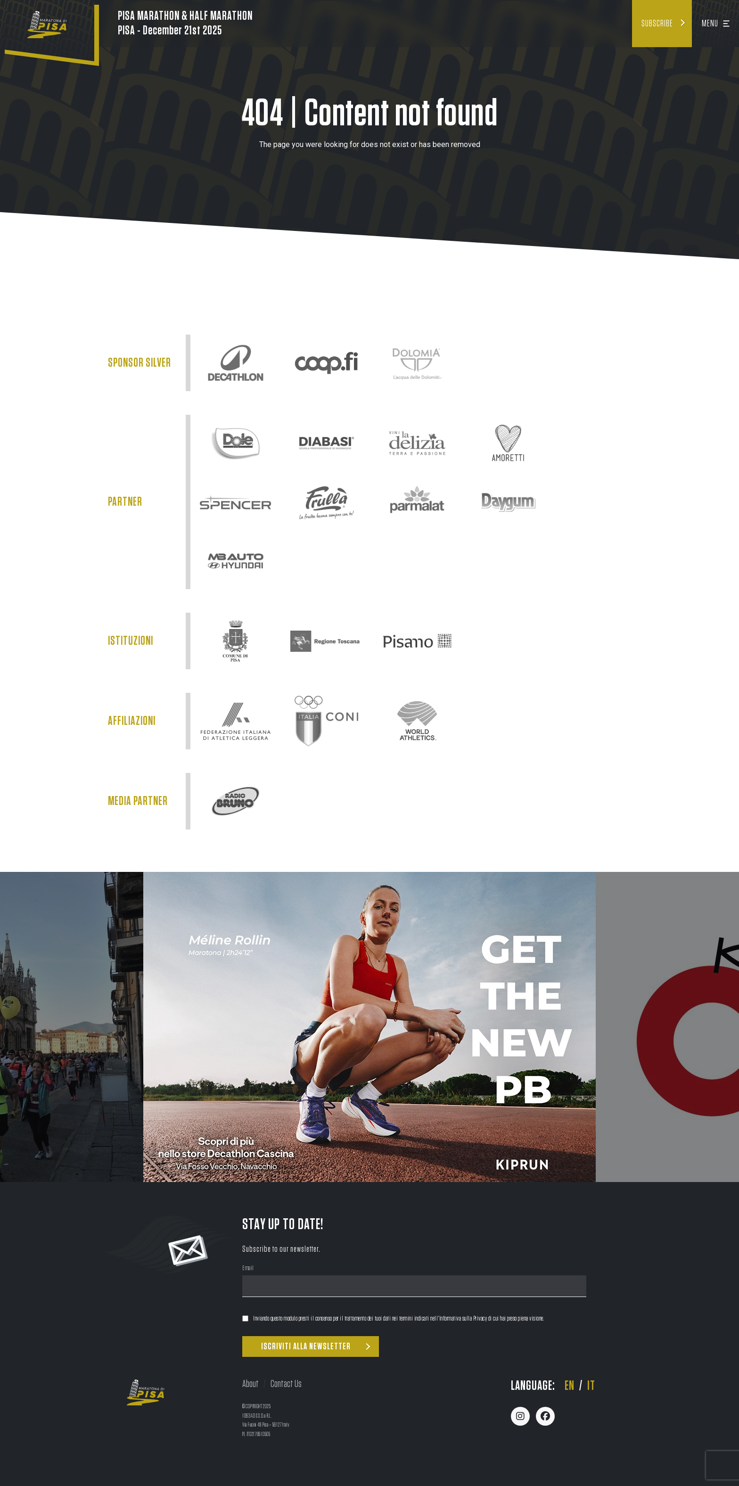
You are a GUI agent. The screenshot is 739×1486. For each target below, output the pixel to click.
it (591, 1386)
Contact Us (286, 1384)
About (250, 1384)
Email (248, 1269)
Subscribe (657, 23)
